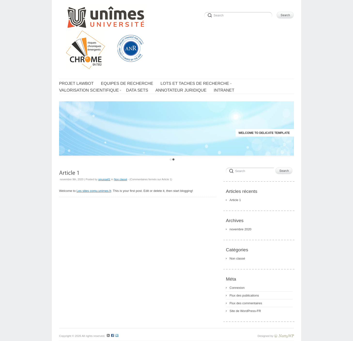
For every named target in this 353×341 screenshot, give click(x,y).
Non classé (120, 179)
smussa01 (104, 179)
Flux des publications (244, 295)
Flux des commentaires (246, 303)
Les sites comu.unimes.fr (94, 191)
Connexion (237, 288)
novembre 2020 (240, 229)
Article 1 (235, 200)
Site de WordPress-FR (245, 311)
